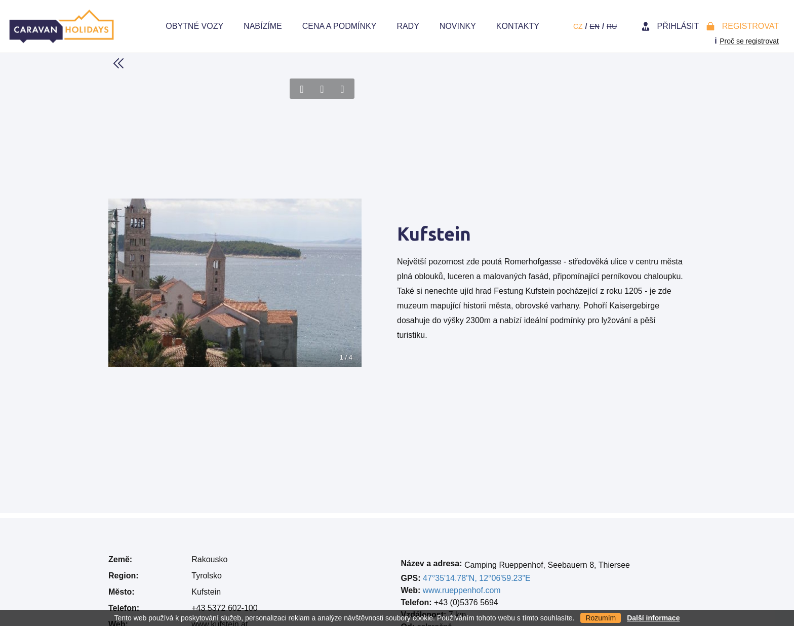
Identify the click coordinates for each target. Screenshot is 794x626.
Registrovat (750, 26)
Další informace (653, 618)
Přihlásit (678, 26)
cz (578, 26)
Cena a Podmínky (339, 26)
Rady (407, 26)
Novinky (458, 26)
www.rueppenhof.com (462, 590)
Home (140, 26)
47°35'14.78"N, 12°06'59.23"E (477, 578)
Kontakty (517, 26)
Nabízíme (263, 26)
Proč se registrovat (749, 41)
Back (118, 63)
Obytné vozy (194, 26)
